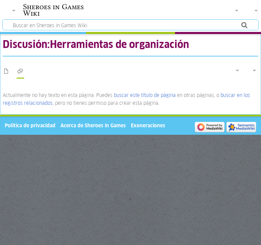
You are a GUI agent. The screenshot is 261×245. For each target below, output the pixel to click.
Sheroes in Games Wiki (53, 10)
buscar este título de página (145, 95)
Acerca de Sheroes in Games (93, 125)
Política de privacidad (30, 125)
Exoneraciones (148, 125)
